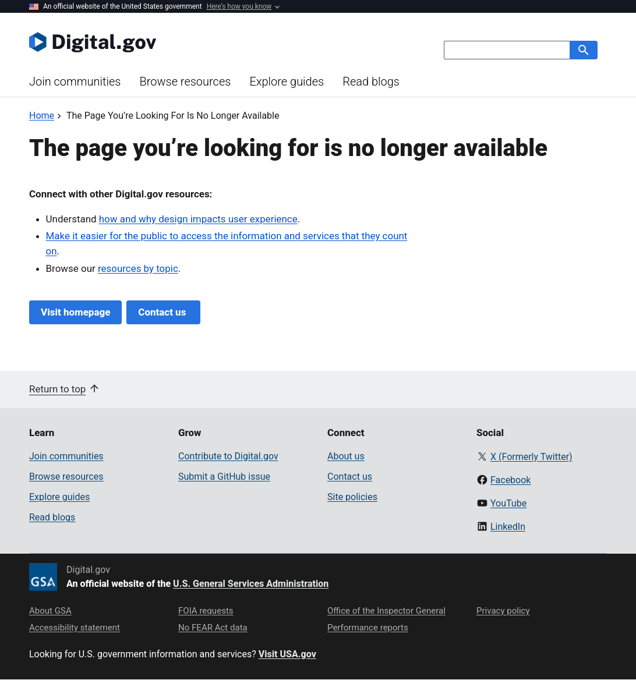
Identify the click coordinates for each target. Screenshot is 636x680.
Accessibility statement (74, 627)
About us (346, 456)
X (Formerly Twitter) (531, 456)
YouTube (508, 503)
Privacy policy (503, 610)
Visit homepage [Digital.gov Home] (75, 312)
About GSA (50, 610)
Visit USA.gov (287, 654)
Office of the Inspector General (386, 610)
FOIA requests (206, 610)
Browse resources (185, 81)
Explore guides (286, 81)
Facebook (510, 480)
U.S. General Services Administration (250, 583)
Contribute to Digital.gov (228, 456)
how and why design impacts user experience (198, 219)
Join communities (75, 81)
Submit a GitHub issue (224, 476)
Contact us (163, 312)
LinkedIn (507, 526)
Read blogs (371, 81)
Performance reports (367, 627)
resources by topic (138, 268)
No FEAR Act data (213, 627)
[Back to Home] (41, 115)
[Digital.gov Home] (173, 41)
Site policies (352, 496)
